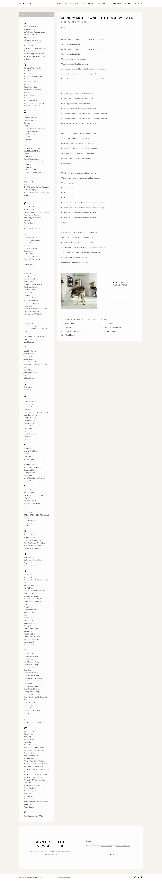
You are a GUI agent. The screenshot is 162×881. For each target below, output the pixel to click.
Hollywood (28, 306)
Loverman (27, 436)
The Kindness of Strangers (34, 681)
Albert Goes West (30, 35)
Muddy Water (29, 481)
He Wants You (29, 281)
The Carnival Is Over (32, 689)
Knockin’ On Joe (30, 390)
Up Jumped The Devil (32, 722)
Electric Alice (29, 184)
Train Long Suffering (32, 710)
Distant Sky (28, 164)
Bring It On (28, 98)
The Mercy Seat (30, 667)
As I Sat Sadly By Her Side (34, 53)
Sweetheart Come (30, 645)
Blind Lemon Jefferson (32, 90)
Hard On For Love (31, 279)
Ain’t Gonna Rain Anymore (34, 32)
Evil (25, 198)
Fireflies (27, 220)
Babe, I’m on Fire (30, 71)
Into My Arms (29, 342)
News (59, 3)
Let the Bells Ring (30, 407)
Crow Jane (28, 139)
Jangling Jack (28, 356)
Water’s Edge (29, 739)
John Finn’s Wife (30, 373)
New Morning (29, 492)
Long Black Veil (29, 420)
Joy (25, 375)
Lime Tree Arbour (30, 415)
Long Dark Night (30, 423)
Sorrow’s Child (29, 612)
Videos (97, 3)
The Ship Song (29, 659)
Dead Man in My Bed (32, 151)
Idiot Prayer (28, 339)
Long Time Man (30, 418)
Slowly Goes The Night (33, 599)
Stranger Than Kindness (33, 626)
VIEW (120, 296)
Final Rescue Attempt (32, 215)
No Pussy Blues (30, 500)
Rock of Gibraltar (30, 565)
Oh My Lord (29, 523)
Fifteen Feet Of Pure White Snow (36, 212)
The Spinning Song (31, 692)
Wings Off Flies (30, 796)
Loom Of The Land (31, 426)
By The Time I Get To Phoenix (35, 106)
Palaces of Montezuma (32, 540)
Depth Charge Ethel (31, 159)
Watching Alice (29, 737)
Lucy (26, 439)
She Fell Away (29, 588)
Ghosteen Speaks (30, 248)
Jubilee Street (29, 378)
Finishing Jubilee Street (32, 218)
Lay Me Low (28, 404)
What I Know (29, 758)
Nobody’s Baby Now (32, 503)
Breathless (27, 92)
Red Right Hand (30, 557)
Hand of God (29, 276)
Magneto (27, 448)
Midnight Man (29, 473)
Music (77, 3)
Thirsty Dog (28, 705)
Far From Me (29, 209)
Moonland (28, 475)
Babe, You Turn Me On (32, 68)
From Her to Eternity (32, 228)
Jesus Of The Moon (31, 362)
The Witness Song (31, 664)
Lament (26, 399)
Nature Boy (28, 490)
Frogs (26, 226)
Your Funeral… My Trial (33, 816)
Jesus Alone (28, 359)
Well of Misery (29, 753)
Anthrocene (28, 45)
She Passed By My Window (34, 591)
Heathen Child (29, 290)
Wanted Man (28, 734)
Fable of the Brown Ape (33, 207)
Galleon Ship (29, 237)
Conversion (28, 136)
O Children (28, 512)
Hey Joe (27, 295)
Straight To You (30, 623)
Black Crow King (30, 87)
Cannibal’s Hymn (30, 117)
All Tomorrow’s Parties (32, 40)
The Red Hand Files (118, 3)
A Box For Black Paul (32, 26)
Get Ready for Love (31, 243)
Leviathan (27, 409)
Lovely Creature (30, 434)
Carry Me (27, 126)
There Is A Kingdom (32, 694)
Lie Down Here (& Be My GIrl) (36, 412)
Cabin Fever (28, 115)
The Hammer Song (31, 662)
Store (71, 3)
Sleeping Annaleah (31, 596)
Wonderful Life (29, 799)
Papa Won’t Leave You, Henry (35, 543)
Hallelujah (27, 273)
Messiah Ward (29, 459)
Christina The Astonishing (34, 128)
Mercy (26, 454)
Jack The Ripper (30, 351)
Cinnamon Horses (31, 131)
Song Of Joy (28, 607)
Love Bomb (28, 431)
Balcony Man (29, 73)
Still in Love (28, 620)
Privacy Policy (106, 846)
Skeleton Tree (29, 593)
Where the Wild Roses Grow (34, 785)
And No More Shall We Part (34, 43)
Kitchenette (28, 387)
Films (90, 3)
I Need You (28, 334)
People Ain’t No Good (32, 546)
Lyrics (105, 3)
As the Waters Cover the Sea (34, 56)
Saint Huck (28, 577)
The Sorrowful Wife (31, 675)
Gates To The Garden (32, 240)
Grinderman (28, 264)
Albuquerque (29, 37)
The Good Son (29, 654)
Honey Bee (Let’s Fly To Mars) (36, 309)
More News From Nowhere (34, 478)
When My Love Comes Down (35, 774)
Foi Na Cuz (28, 223)
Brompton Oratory (31, 100)
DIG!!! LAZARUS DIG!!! (33, 162)
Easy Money (28, 181)
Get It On (27, 245)
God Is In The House (32, 259)
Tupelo (26, 713)
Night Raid (28, 498)
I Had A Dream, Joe (31, 326)
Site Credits (64, 877)
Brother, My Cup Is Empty (34, 103)
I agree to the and (109, 846)
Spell (25, 615)
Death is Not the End (32, 156)
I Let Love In (28, 323)
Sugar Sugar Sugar (31, 628)
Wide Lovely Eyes (30, 791)
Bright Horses (29, 95)
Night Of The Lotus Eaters (34, 495)
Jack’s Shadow (29, 354)
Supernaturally (29, 642)
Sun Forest (28, 631)
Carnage (27, 123)
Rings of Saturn (30, 563)
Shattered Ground (31, 585)
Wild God (27, 793)
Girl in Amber (29, 254)
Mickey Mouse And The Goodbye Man (78, 320)
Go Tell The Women (31, 256)
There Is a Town (30, 702)
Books (84, 3)
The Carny (28, 670)
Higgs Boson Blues (31, 300)
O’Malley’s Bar (29, 520)
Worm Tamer (29, 807)
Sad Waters (28, 574)
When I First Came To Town (34, 761)
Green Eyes (28, 262)
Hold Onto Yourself (31, 303)
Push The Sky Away (31, 548)
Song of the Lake (30, 610)
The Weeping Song (31, 656)
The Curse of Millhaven (33, 678)
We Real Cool (29, 742)
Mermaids (28, 456)
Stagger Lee (28, 618)
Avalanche (27, 59)
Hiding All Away (30, 298)
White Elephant (30, 788)
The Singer (28, 683)
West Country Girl (31, 755)
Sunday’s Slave (29, 634)
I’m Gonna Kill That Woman (34, 336)
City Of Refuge (30, 134)
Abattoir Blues (29, 29)
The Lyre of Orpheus (32, 673)
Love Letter (28, 428)
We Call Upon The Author (34, 747)
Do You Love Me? (30, 170)
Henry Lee (28, 292)
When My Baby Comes (33, 777)
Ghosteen (27, 251)
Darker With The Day (32, 148)
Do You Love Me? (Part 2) (34, 172)
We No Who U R (30, 745)
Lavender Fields (30, 401)
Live (65, 3)
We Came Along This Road (34, 750)
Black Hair (28, 84)
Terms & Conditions (123, 846)
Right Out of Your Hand (33, 560)
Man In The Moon (31, 451)
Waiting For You (30, 731)
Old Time (27, 526)
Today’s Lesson (30, 708)
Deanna (26, 154)
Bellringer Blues (30, 81)
